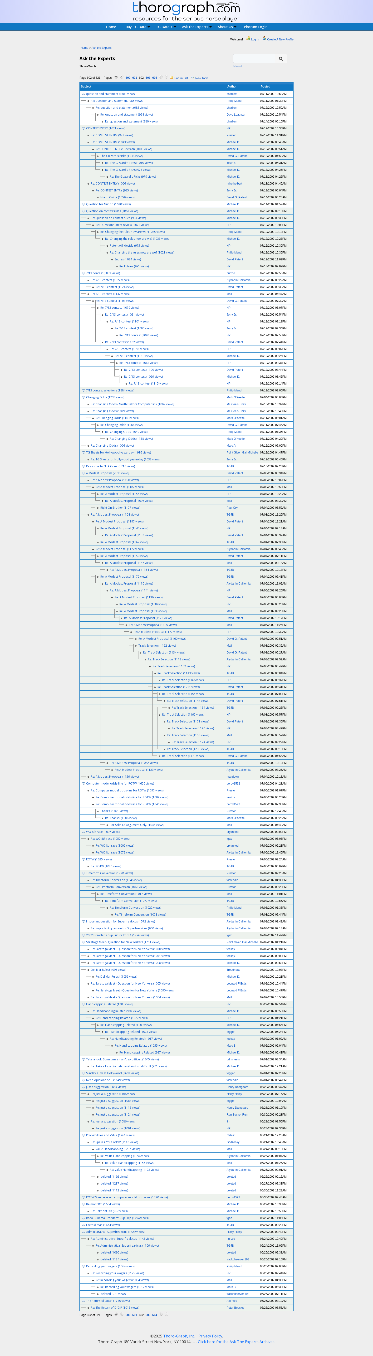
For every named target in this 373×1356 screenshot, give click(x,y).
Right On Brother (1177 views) (120, 508)
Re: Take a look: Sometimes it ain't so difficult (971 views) (129, 1066)
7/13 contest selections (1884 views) (110, 390)
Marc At (231, 445)
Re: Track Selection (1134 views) (164, 652)
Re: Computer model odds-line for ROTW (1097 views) (127, 790)
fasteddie (232, 880)
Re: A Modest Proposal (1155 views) (124, 494)
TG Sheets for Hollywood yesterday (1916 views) (118, 452)
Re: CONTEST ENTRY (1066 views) (113, 183)
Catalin (230, 1135)
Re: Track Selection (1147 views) (188, 701)
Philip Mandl (234, 100)
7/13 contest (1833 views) (103, 273)
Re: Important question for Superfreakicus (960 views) (127, 928)
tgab (229, 838)
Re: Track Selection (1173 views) (183, 756)
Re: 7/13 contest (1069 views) (143, 377)
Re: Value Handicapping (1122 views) (134, 1170)
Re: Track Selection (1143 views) (178, 673)
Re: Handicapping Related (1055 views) (141, 1046)
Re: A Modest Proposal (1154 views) (134, 570)
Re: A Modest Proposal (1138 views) (143, 611)
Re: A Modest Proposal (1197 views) (119, 521)
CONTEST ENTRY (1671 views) (105, 128)
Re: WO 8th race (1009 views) (115, 846)
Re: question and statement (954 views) (126, 114)
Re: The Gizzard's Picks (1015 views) (129, 163)
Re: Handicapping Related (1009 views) (126, 1025)
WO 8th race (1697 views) (103, 832)
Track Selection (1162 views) (157, 646)
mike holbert (234, 183)
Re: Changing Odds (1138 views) (131, 439)
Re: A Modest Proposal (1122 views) (148, 618)
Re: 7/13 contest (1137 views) (110, 294)
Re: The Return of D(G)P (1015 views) (115, 1308)
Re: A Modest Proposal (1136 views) (138, 597)
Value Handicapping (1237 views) (118, 1149)
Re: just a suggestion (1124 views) (118, 1114)
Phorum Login (255, 26)
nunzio (230, 273)
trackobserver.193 (237, 1259)
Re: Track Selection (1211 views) (178, 687)
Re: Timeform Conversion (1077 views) (131, 901)
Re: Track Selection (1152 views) (174, 666)
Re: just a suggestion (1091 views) (118, 1128)
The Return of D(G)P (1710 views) (108, 1301)
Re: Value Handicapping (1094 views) (124, 1156)
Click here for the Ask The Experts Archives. (236, 1341)
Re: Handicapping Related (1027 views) (121, 1018)
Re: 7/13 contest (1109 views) (143, 370)
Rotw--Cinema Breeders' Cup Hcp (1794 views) (117, 1218)
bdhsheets (233, 1059)
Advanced (237, 66)
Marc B (231, 1045)
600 (128, 77)
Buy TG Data (138, 26)
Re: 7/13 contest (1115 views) (148, 383)
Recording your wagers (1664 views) (110, 1266)
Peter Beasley (235, 1307)
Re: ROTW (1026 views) (106, 866)
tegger (230, 1032)
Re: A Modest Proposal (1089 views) (143, 604)
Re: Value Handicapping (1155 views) (129, 1163)
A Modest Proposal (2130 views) (107, 473)
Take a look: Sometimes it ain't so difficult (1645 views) (122, 1059)
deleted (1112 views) (114, 1190)
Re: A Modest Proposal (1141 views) (134, 590)
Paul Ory (232, 507)
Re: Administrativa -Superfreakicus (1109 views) (127, 1246)
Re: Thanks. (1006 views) (121, 818)
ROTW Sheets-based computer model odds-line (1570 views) (127, 1197)
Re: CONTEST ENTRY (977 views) (112, 135)
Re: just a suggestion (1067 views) (118, 1101)
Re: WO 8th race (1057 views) (110, 839)
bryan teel (232, 832)
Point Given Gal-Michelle (242, 452)
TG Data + (166, 26)
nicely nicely (234, 1094)
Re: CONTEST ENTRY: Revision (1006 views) (124, 149)
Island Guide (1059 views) (117, 197)
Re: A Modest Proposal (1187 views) (119, 487)
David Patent (234, 259)
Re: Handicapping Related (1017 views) (136, 1039)
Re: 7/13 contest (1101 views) (129, 321)
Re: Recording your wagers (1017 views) (126, 1287)
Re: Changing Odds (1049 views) (126, 432)
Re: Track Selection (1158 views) (188, 735)
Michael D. (233, 142)
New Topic (201, 78)
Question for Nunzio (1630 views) (108, 204)
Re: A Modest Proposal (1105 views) (153, 625)
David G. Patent (236, 156)
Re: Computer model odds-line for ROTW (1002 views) (132, 797)
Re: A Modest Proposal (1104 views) (115, 514)
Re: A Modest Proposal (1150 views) (115, 480)
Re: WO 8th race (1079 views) (115, 852)
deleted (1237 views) (114, 1183)
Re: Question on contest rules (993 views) (118, 218)
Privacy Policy (210, 1336)
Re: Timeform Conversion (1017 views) (126, 894)
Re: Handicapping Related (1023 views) (131, 1032)
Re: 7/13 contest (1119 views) (134, 356)
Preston (231, 135)
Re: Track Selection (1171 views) (188, 721)
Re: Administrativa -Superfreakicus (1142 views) (122, 1239)
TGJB (230, 466)
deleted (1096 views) (114, 1252)
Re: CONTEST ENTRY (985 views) (117, 190)
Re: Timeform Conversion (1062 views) (121, 887)
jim (228, 1121)
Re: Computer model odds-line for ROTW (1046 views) (132, 804)
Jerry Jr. (231, 190)
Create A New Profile (280, 39)
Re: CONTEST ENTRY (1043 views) (113, 142)
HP (228, 128)
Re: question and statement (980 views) (131, 121)
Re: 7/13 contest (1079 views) (119, 308)
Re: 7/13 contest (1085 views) (134, 328)
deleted (231, 1176)
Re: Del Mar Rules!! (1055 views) (116, 977)
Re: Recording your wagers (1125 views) (117, 1273)
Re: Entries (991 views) (134, 266)
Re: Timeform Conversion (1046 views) (116, 880)
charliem (231, 94)
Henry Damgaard (237, 1087)
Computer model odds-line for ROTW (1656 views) (120, 783)
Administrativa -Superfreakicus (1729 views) (115, 1232)
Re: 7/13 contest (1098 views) (138, 335)
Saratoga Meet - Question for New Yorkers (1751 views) (123, 942)
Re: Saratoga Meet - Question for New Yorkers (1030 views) (130, 949)
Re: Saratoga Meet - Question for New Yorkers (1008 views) (130, 963)
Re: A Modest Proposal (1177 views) (158, 632)
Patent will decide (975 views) (129, 246)
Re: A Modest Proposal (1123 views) (138, 770)
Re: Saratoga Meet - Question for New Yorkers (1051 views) (130, 956)
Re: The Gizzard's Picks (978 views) (128, 170)
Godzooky (232, 1142)
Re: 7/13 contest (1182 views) (124, 342)
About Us (227, 26)
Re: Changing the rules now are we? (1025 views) (132, 232)
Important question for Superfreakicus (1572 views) (120, 921)
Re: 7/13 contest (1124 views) (115, 287)
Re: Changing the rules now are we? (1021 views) (142, 252)
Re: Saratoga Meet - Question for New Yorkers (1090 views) (135, 990)
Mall (229, 294)
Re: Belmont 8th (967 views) (109, 1211)
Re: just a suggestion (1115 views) (118, 1108)
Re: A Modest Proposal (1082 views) (134, 763)
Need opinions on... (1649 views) (108, 1080)
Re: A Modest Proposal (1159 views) (115, 777)
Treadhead (233, 969)
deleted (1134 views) (114, 1259)
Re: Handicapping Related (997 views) (116, 1011)
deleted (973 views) (113, 1294)
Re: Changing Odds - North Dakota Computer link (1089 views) (132, 404)
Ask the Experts (197, 26)
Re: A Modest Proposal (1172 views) (119, 549)
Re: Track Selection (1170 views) (193, 728)
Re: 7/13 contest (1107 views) (115, 301)
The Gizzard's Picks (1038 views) (121, 156)
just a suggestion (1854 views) (106, 1087)
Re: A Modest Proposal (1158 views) (129, 535)
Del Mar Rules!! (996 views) (108, 970)
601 (134, 77)
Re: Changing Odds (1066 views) (121, 425)
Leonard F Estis (236, 983)
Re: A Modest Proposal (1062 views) (124, 542)
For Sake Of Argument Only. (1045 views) (137, 825)
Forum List (181, 78)
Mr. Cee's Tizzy (236, 404)
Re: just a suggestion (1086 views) (113, 1121)
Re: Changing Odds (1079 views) (112, 411)
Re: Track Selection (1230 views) (188, 749)
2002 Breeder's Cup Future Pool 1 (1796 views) (117, 935)
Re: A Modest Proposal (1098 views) (129, 501)
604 (154, 77)
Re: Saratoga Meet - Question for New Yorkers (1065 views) (130, 983)
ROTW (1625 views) (99, 859)
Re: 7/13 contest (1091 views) (129, 349)
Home (111, 26)
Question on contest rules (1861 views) (112, 211)
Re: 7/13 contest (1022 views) (110, 280)
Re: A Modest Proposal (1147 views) (129, 563)
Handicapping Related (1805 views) (109, 1004)
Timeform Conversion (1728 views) (109, 873)
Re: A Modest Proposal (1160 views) (162, 639)
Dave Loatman (235, 114)
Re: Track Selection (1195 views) (183, 714)
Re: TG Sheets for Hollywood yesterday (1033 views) (125, 459)
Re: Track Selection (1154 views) (193, 708)
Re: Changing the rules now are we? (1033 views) (137, 239)
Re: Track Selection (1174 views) (193, 742)
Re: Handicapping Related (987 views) (144, 1052)
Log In (255, 39)
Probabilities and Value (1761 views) (110, 1135)
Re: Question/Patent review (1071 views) (122, 225)
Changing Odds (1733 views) (105, 397)
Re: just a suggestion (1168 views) (113, 1094)
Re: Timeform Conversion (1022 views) (135, 908)
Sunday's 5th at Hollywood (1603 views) (112, 1073)
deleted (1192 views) (114, 1177)
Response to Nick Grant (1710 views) (110, 466)
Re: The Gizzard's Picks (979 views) (133, 177)
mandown (232, 776)
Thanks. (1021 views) (114, 811)
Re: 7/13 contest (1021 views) (124, 314)
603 (148, 77)
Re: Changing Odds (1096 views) (112, 446)
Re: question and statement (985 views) (117, 101)
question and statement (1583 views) (110, 94)
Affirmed (231, 1300)
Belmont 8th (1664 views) (103, 1204)
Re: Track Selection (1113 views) (169, 659)
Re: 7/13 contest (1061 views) (138, 363)
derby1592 (233, 783)
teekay (230, 949)
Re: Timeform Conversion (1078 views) (140, 914)
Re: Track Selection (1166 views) (183, 680)
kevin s (230, 163)
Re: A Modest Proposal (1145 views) (124, 528)
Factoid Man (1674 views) (103, 1225)
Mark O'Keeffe (235, 397)
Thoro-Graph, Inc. (179, 1336)
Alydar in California (238, 280)
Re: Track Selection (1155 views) (183, 694)
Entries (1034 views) (128, 259)
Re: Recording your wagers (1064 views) (122, 1280)
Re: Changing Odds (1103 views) (117, 418)
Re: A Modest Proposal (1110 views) (129, 583)
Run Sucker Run (236, 1114)
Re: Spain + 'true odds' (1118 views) (114, 1142)
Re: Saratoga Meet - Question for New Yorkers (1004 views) (130, 997)
